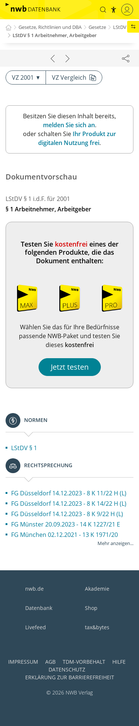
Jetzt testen (70, 367)
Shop (91, 607)
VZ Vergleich (74, 77)
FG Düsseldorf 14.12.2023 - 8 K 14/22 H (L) (68, 503)
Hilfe (119, 661)
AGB (50, 661)
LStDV (119, 27)
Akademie (97, 588)
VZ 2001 (26, 77)
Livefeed (35, 627)
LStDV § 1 (24, 448)
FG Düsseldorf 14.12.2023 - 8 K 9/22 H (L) (67, 514)
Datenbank (38, 607)
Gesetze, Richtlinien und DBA (50, 27)
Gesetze (97, 27)
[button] (103, 10)
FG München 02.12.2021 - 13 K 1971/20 (64, 535)
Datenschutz (67, 669)
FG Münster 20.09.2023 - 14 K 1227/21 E (65, 524)
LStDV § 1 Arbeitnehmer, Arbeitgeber (55, 35)
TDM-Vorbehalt (84, 661)
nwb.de (34, 588)
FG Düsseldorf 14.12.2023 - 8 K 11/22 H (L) (68, 493)
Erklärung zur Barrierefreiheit (69, 677)
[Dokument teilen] (125, 58)
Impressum (23, 661)
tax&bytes (97, 627)
